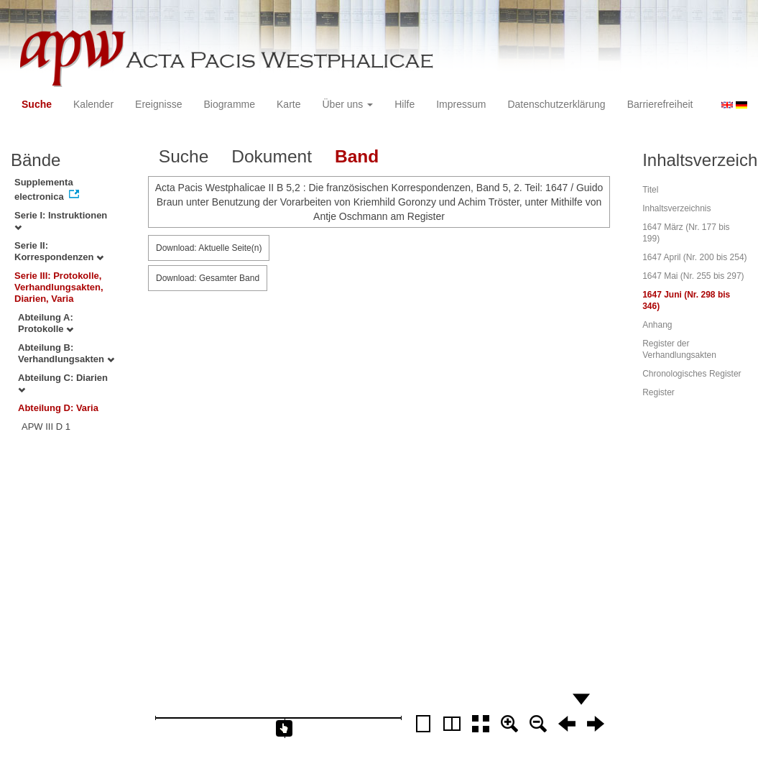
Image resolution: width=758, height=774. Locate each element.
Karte (288, 104)
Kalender (93, 104)
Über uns (348, 104)
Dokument (271, 156)
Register (658, 392)
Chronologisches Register (691, 374)
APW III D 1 (46, 426)
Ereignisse (158, 104)
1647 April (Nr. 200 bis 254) (694, 257)
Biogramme (229, 104)
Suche (37, 104)
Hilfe (404, 104)
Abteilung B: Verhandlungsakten (66, 353)
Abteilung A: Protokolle (45, 323)
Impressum (461, 104)
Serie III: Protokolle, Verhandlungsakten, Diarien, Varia (58, 287)
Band (357, 156)
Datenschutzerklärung (556, 104)
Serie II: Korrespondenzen (58, 251)
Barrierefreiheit (660, 104)
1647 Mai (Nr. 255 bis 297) (693, 276)
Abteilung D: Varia (58, 407)
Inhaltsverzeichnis (676, 208)
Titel (650, 190)
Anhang (657, 325)
